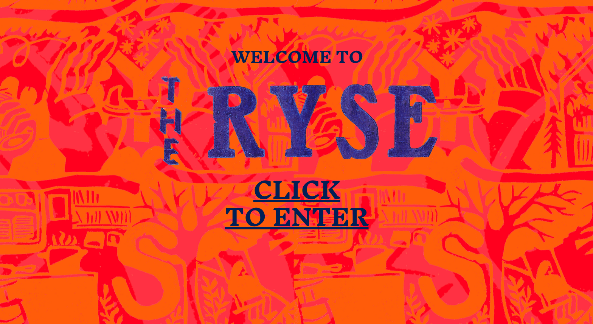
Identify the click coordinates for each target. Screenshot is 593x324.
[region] (297, 162)
